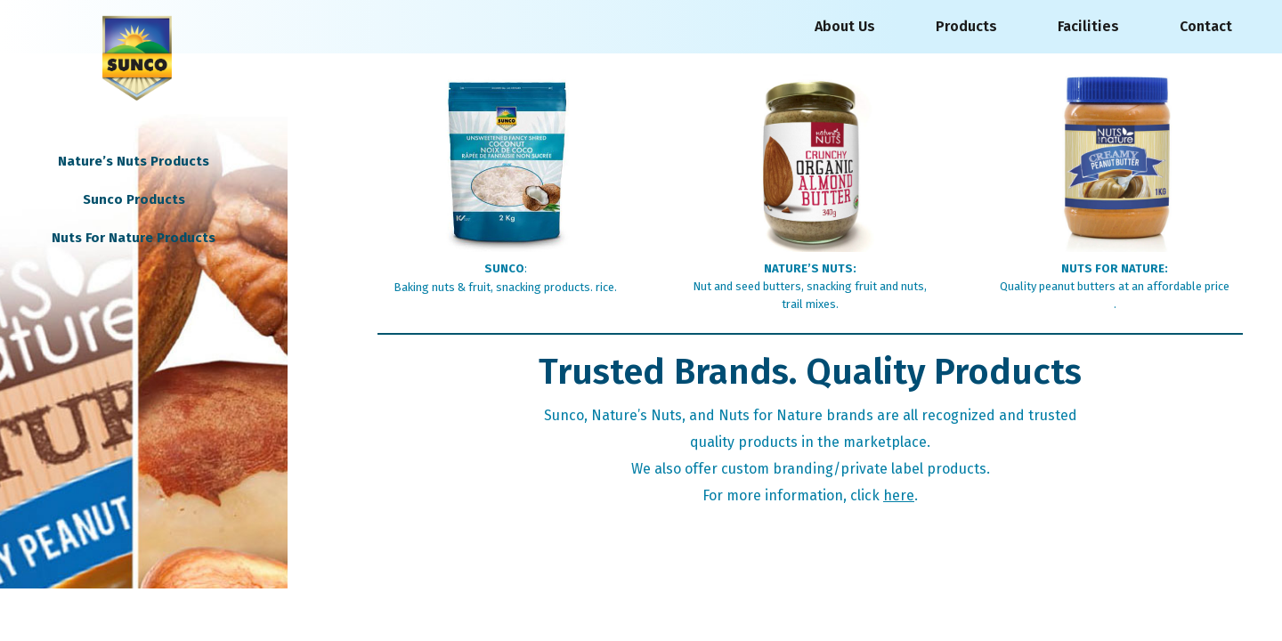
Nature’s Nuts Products (133, 161)
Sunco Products (134, 199)
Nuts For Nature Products (133, 238)
